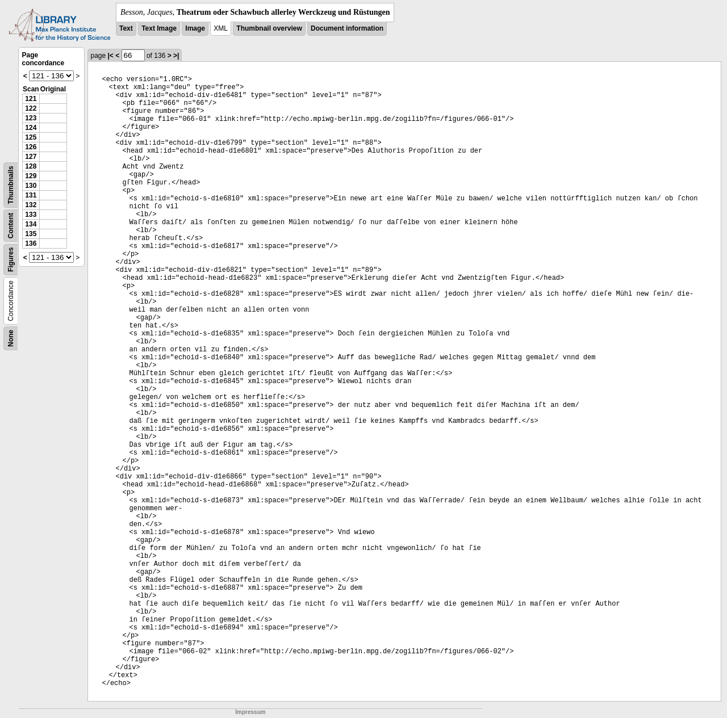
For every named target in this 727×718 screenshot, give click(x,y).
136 (30, 243)
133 (30, 215)
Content (11, 225)
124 (30, 128)
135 (30, 234)
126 (30, 147)
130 (30, 186)
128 (30, 166)
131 (30, 195)
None (11, 338)
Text (126, 28)
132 (30, 205)
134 (30, 224)
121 (30, 99)
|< (111, 56)
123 (30, 118)
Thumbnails (11, 185)
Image (195, 28)
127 (30, 157)
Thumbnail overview (269, 28)
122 (30, 108)
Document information (347, 28)
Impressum (250, 712)
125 (30, 137)
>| (176, 56)
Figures (11, 259)
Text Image (159, 28)
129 (30, 176)
